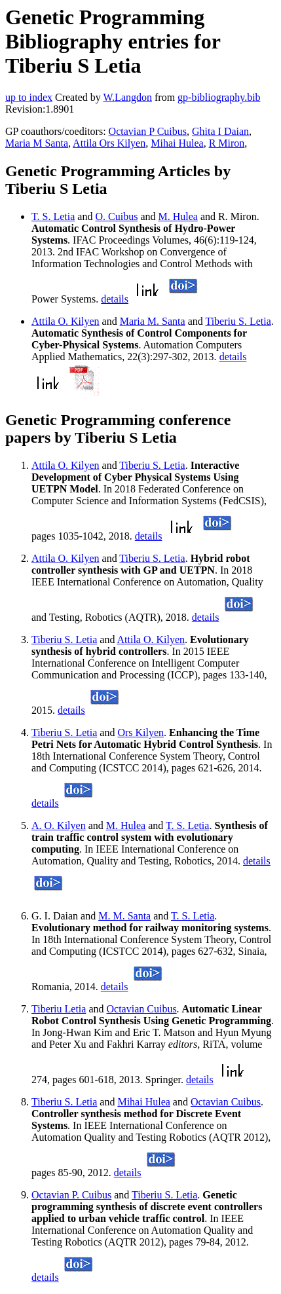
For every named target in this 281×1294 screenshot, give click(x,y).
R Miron (227, 143)
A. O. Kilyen (58, 825)
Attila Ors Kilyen (109, 143)
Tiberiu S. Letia (238, 321)
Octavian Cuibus (142, 1008)
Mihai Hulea (177, 143)
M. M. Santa (124, 915)
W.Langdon (127, 97)
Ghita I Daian (220, 131)
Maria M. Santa (152, 321)
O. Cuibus (116, 216)
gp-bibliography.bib (219, 97)
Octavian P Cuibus (148, 131)
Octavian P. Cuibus (71, 1194)
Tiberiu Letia (58, 1008)
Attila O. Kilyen (65, 321)
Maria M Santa (36, 143)
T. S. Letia (53, 216)
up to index (28, 97)
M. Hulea (177, 216)
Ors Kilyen (140, 732)
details (114, 299)
